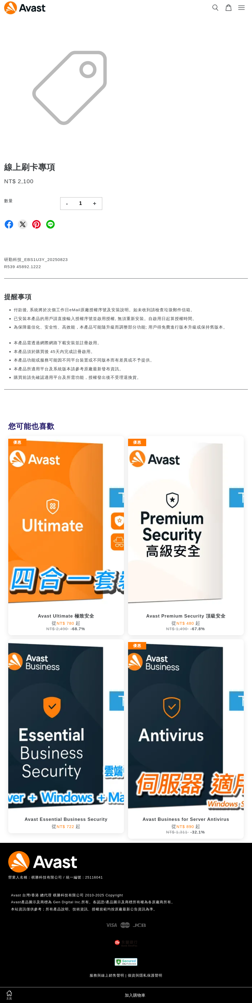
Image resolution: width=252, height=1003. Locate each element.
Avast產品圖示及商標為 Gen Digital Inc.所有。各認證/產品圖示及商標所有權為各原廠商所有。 (93, 902)
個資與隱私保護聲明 (145, 975)
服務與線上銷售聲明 (107, 975)
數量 (8, 200)
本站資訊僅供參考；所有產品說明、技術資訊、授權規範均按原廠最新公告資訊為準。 (84, 909)
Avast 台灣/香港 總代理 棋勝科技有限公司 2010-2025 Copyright (67, 895)
